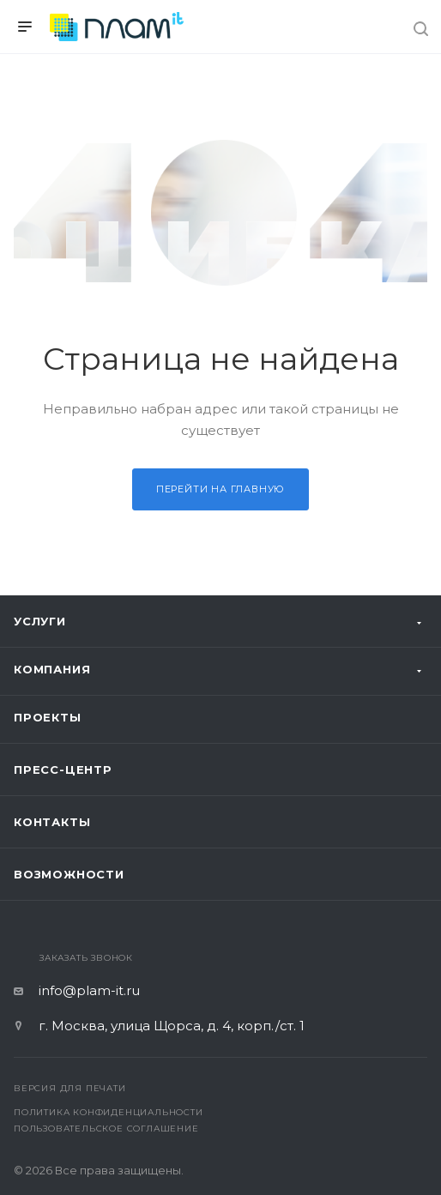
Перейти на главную (220, 489)
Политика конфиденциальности (108, 1112)
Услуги (40, 621)
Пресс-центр (63, 769)
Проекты (48, 717)
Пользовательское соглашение (106, 1128)
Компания (52, 669)
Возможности (69, 874)
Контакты (52, 822)
